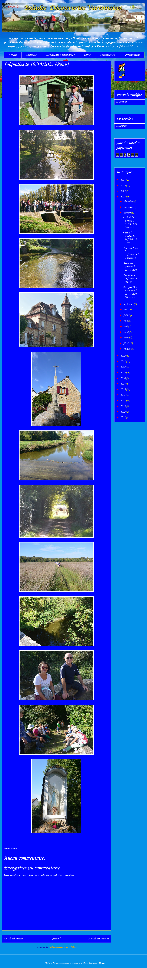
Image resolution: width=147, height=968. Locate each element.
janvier (127, 348)
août (126, 309)
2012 (123, 411)
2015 (123, 395)
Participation (107, 55)
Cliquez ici (121, 101)
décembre (128, 201)
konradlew (83, 963)
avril (126, 332)
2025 (123, 185)
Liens (87, 55)
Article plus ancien (99, 938)
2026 (123, 179)
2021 (123, 361)
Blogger (102, 963)
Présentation (132, 55)
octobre (127, 212)
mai (126, 326)
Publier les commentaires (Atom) (62, 947)
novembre (128, 207)
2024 (123, 191)
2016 (123, 389)
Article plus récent (13, 938)
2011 (123, 417)
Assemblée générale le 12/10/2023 (130, 267)
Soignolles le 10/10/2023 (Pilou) (130, 278)
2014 (123, 400)
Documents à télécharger (60, 55)
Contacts (31, 55)
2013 (123, 406)
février (127, 343)
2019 (123, 372)
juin (126, 320)
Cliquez (121, 125)
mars (126, 337)
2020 (123, 367)
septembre (129, 304)
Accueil (12, 55)
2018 (123, 378)
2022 (123, 355)
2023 (123, 196)
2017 (123, 383)
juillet (127, 315)
